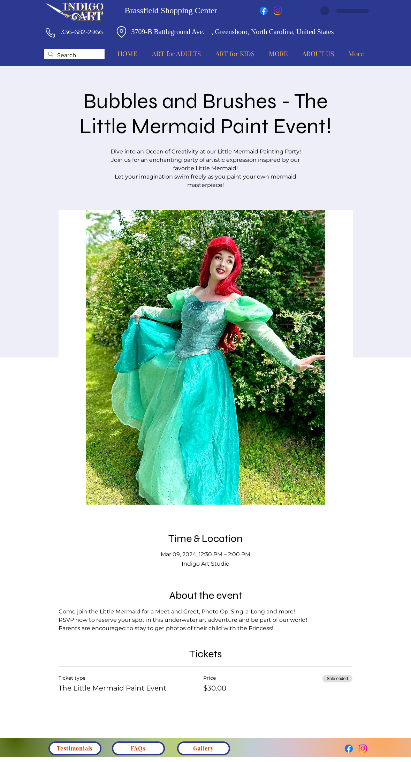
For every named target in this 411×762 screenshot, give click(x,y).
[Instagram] (277, 10)
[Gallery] (203, 748)
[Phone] (51, 33)
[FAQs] (138, 748)
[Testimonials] (74, 748)
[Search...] (73, 55)
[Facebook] (263, 10)
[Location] (122, 32)
